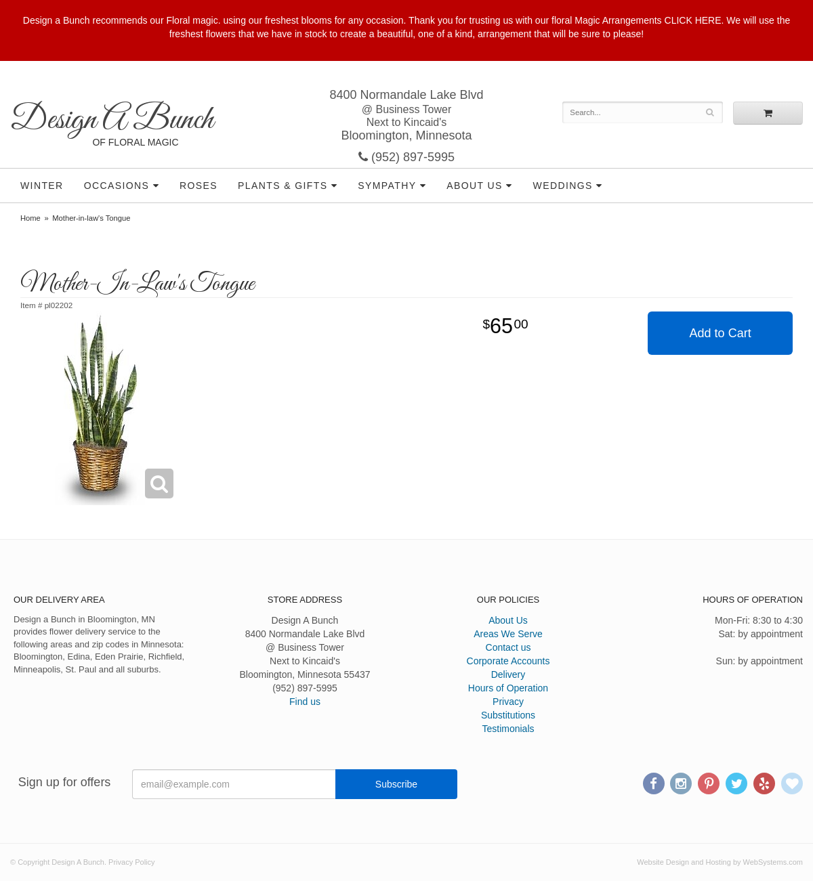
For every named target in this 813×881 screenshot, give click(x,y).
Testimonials (508, 728)
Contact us (508, 647)
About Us (474, 185)
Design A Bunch (111, 120)
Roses (198, 185)
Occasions (117, 185)
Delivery (508, 674)
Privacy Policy (131, 862)
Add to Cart (720, 333)
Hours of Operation (508, 688)
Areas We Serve (508, 633)
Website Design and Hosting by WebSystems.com (720, 862)
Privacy (508, 701)
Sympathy (387, 185)
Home (30, 218)
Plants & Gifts (282, 185)
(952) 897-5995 (406, 157)
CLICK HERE (693, 20)
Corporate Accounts (508, 661)
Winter (42, 185)
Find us (304, 701)
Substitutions (508, 715)
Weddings (563, 185)
